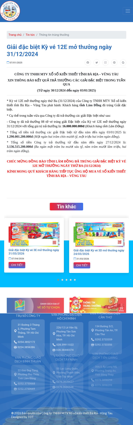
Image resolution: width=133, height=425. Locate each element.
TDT (31, 417)
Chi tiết (17, 265)
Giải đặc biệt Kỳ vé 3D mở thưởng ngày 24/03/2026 (99, 251)
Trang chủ (14, 34)
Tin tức (30, 34)
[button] (58, 279)
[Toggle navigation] (128, 11)
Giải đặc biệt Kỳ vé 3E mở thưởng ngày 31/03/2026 (34, 251)
